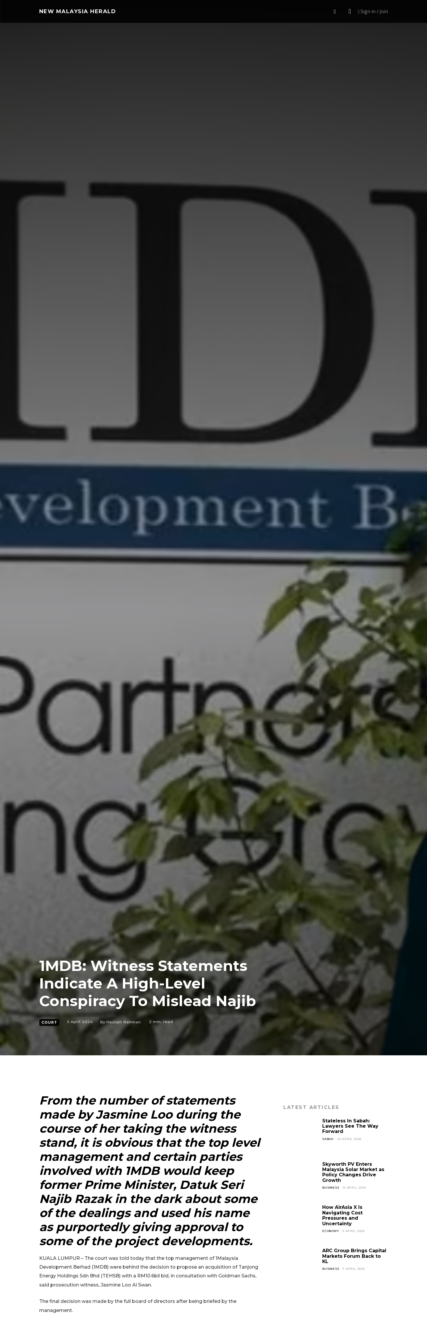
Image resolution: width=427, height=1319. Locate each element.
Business (330, 1188)
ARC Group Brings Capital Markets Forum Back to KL (354, 1256)
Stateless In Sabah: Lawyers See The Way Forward (350, 1126)
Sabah (328, 1139)
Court (49, 1022)
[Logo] (77, 11)
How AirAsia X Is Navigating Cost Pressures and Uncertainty (342, 1215)
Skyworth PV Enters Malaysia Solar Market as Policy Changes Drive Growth (353, 1172)
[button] (335, 11)
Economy (330, 1231)
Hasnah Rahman (123, 1022)
